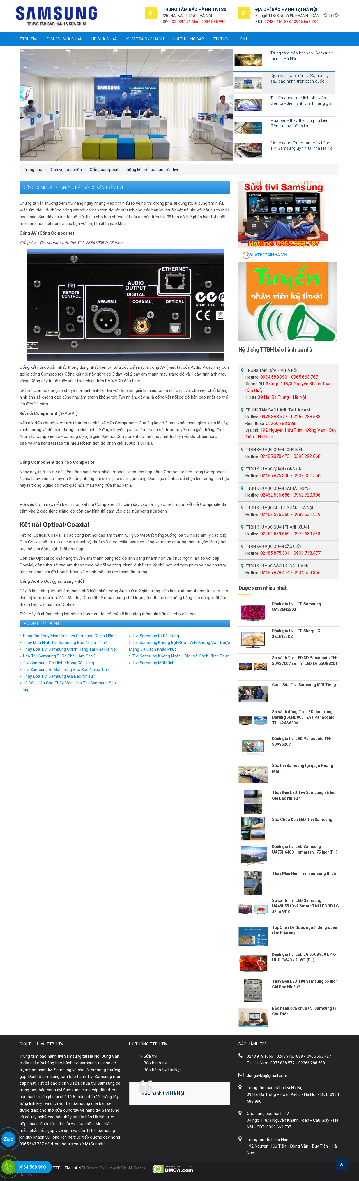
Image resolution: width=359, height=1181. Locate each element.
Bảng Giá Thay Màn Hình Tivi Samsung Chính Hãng (69, 635)
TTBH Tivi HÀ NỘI (69, 1168)
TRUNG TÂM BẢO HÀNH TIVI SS (195, 9)
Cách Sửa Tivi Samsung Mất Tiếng (304, 684)
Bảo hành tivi (155, 1063)
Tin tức (220, 39)
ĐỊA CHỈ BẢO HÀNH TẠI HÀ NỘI (286, 9)
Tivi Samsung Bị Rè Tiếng (155, 635)
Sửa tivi (150, 1056)
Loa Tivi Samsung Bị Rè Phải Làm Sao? (59, 656)
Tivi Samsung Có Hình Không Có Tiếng (58, 662)
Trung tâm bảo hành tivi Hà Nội (275, 1087)
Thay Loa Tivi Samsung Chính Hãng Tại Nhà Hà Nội (70, 649)
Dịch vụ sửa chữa (64, 39)
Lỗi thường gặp (188, 39)
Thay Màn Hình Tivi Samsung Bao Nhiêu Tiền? (65, 642)
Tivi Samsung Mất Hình (153, 662)
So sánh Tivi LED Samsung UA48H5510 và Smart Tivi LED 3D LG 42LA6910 (305, 906)
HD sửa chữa (104, 39)
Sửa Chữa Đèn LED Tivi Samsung (302, 819)
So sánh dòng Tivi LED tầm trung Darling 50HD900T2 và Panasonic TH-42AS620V (303, 717)
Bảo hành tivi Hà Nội (162, 1069)
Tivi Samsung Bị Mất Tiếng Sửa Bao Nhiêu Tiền (66, 669)
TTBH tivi (28, 39)
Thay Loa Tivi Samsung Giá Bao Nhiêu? (59, 676)
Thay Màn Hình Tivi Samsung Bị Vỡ (304, 873)
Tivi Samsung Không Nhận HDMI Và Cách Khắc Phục (180, 656)
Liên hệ (244, 39)
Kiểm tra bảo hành (145, 39)
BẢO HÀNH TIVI (252, 1044)
